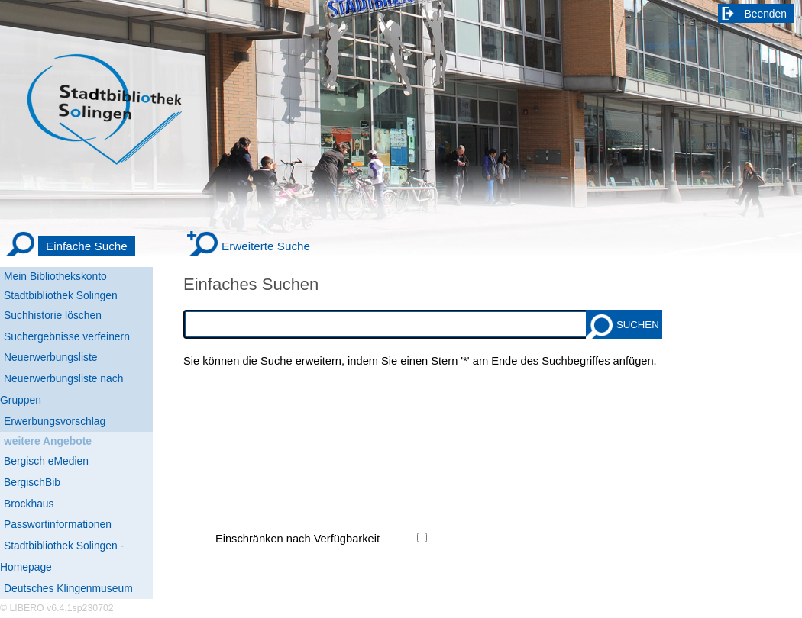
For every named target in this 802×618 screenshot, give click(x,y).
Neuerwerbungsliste (51, 357)
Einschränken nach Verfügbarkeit (297, 539)
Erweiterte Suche (266, 246)
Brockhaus (28, 503)
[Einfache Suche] (69, 246)
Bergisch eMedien (46, 461)
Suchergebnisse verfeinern (67, 336)
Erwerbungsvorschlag (54, 421)
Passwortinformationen (58, 524)
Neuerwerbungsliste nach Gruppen (61, 389)
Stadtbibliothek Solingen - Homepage (62, 556)
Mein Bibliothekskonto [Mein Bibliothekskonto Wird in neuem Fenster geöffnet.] (55, 276)
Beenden (766, 14)
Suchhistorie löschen (53, 315)
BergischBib (32, 482)
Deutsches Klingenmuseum (68, 588)
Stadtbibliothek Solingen (61, 295)
